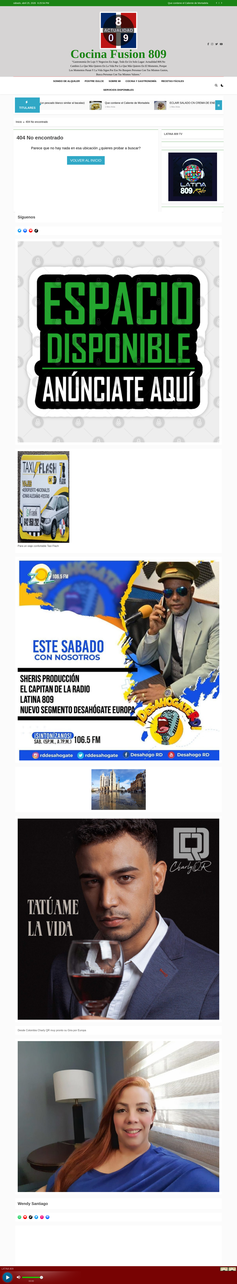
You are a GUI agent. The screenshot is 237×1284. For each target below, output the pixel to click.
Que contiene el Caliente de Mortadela (188, 3)
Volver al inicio (85, 160)
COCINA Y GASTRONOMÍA (140, 81)
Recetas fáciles (172, 81)
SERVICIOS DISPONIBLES (118, 89)
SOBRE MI (115, 81)
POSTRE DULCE (94, 81)
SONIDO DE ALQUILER (66, 81)
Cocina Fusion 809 (118, 54)
